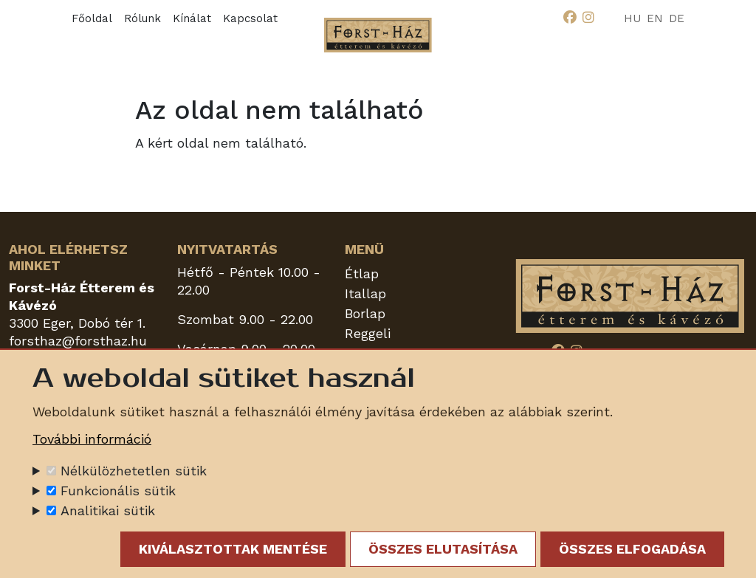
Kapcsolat (250, 18)
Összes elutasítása (443, 551)
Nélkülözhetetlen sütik (134, 473)
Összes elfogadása (632, 551)
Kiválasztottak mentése (233, 551)
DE (676, 18)
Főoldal (92, 18)
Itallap (365, 293)
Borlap (365, 313)
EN (655, 18)
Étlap (362, 273)
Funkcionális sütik (118, 492)
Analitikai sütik (108, 512)
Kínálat (192, 18)
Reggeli (368, 333)
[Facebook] (570, 17)
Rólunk (142, 18)
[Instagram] (588, 17)
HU (632, 18)
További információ (91, 441)
